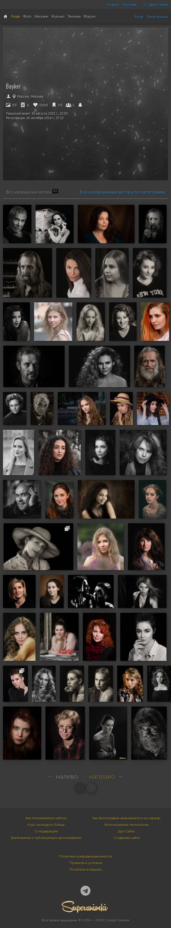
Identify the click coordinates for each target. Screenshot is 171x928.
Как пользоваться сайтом (46, 818)
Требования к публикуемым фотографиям (46, 838)
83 (11, 105)
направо (102, 776)
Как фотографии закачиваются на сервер (126, 818)
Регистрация (157, 17)
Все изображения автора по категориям (122, 192)
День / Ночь (154, 5)
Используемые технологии (126, 825)
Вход (139, 17)
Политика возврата (85, 869)
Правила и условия (85, 863)
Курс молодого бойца (46, 825)
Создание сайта (127, 838)
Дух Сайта (126, 831)
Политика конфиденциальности (85, 856)
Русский (130, 5)
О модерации (46, 831)
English (113, 5)
